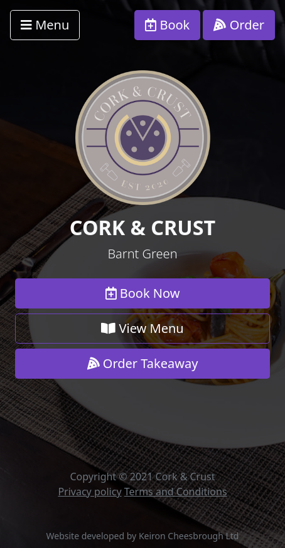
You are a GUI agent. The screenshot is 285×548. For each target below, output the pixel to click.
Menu (45, 24)
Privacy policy (89, 491)
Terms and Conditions (175, 491)
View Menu (142, 328)
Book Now (142, 293)
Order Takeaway (142, 363)
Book (167, 24)
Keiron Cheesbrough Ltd (189, 536)
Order (238, 24)
